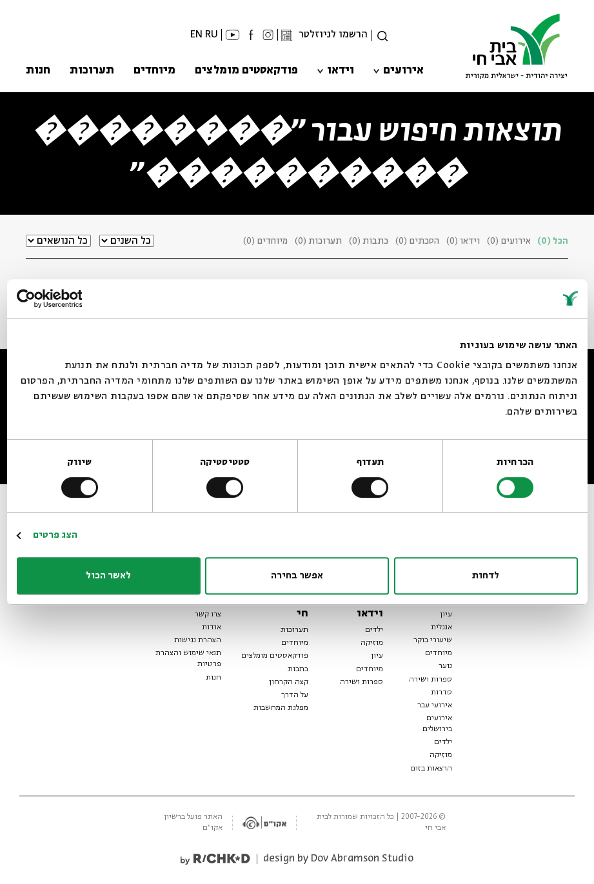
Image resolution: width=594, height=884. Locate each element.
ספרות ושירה (430, 679)
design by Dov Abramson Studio (338, 858)
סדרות (441, 692)
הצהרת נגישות (197, 640)
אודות (211, 627)
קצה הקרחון (288, 682)
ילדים (443, 742)
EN (196, 34)
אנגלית (441, 627)
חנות (38, 70)
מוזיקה (441, 755)
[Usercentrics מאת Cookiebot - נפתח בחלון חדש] (73, 298)
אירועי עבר (434, 705)
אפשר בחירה (297, 575)
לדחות (485, 575)
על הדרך (294, 695)
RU (211, 34)
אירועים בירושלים (437, 723)
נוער (445, 666)
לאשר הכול (108, 575)
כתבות (298, 669)
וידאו (340, 70)
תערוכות (92, 70)
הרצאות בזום (431, 768)
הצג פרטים (55, 535)
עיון (446, 614)
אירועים (403, 70)
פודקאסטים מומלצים (246, 70)
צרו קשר (208, 614)
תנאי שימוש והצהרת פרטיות (188, 658)
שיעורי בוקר (432, 640)
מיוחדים (154, 70)
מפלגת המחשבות (280, 708)
